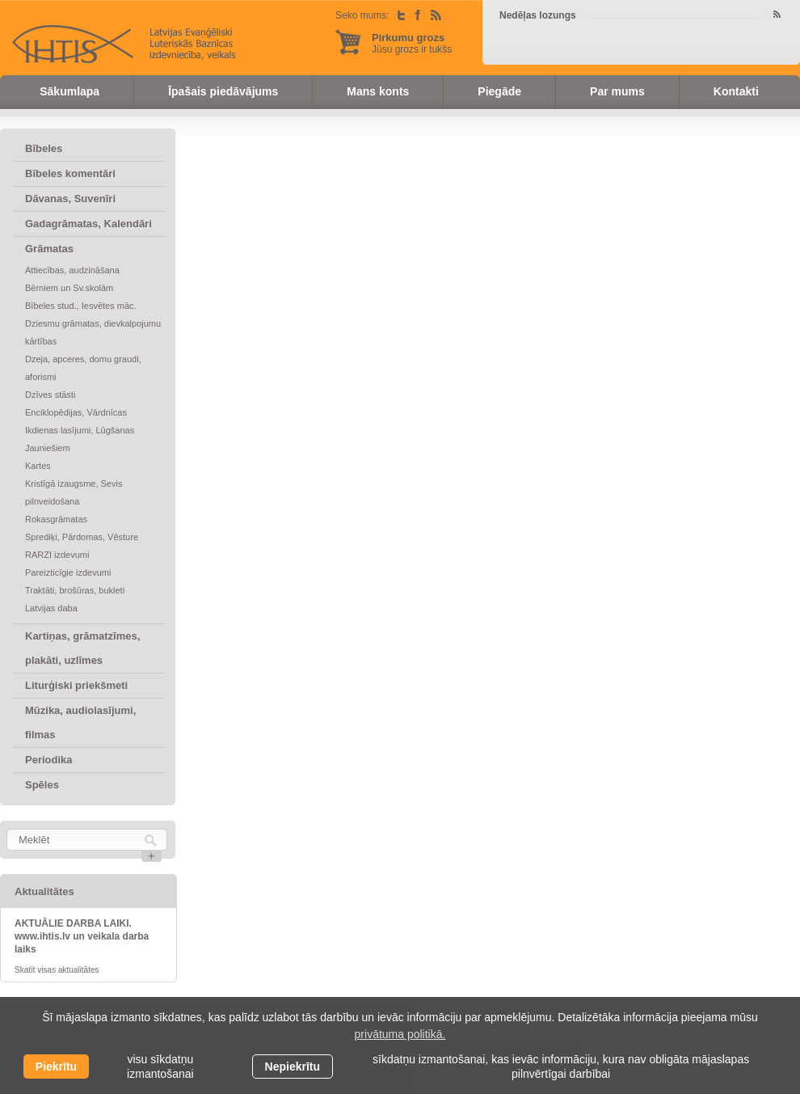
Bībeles (43, 148)
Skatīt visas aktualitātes (57, 969)
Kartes (38, 466)
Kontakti (736, 91)
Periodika (49, 760)
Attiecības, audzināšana (72, 270)
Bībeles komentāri (70, 173)
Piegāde (499, 91)
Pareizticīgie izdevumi (68, 572)
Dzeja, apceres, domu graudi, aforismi (83, 368)
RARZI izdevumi (57, 555)
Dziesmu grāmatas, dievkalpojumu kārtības (93, 332)
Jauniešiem (47, 448)
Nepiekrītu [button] (292, 1066)
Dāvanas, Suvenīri (70, 198)
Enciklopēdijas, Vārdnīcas (76, 412)
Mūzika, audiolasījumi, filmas (80, 722)
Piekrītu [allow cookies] (56, 1066)
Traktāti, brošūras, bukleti (74, 590)
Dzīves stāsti (50, 394)
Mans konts (378, 91)
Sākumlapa (69, 91)
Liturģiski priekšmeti (76, 685)
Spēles (42, 785)
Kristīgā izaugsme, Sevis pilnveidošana (73, 492)
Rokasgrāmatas (56, 519)
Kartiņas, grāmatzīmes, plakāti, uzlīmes (82, 648)
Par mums (617, 91)
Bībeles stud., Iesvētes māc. (81, 305)
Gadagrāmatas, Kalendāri (88, 224)
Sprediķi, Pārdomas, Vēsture (81, 537)
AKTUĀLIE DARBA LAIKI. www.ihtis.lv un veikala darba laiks (82, 936)
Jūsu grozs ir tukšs (412, 43)
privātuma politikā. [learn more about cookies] (400, 1034)
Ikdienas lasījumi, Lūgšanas (79, 430)
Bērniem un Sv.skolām (69, 288)
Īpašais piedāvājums (223, 91)
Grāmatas (49, 249)
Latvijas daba (51, 608)
